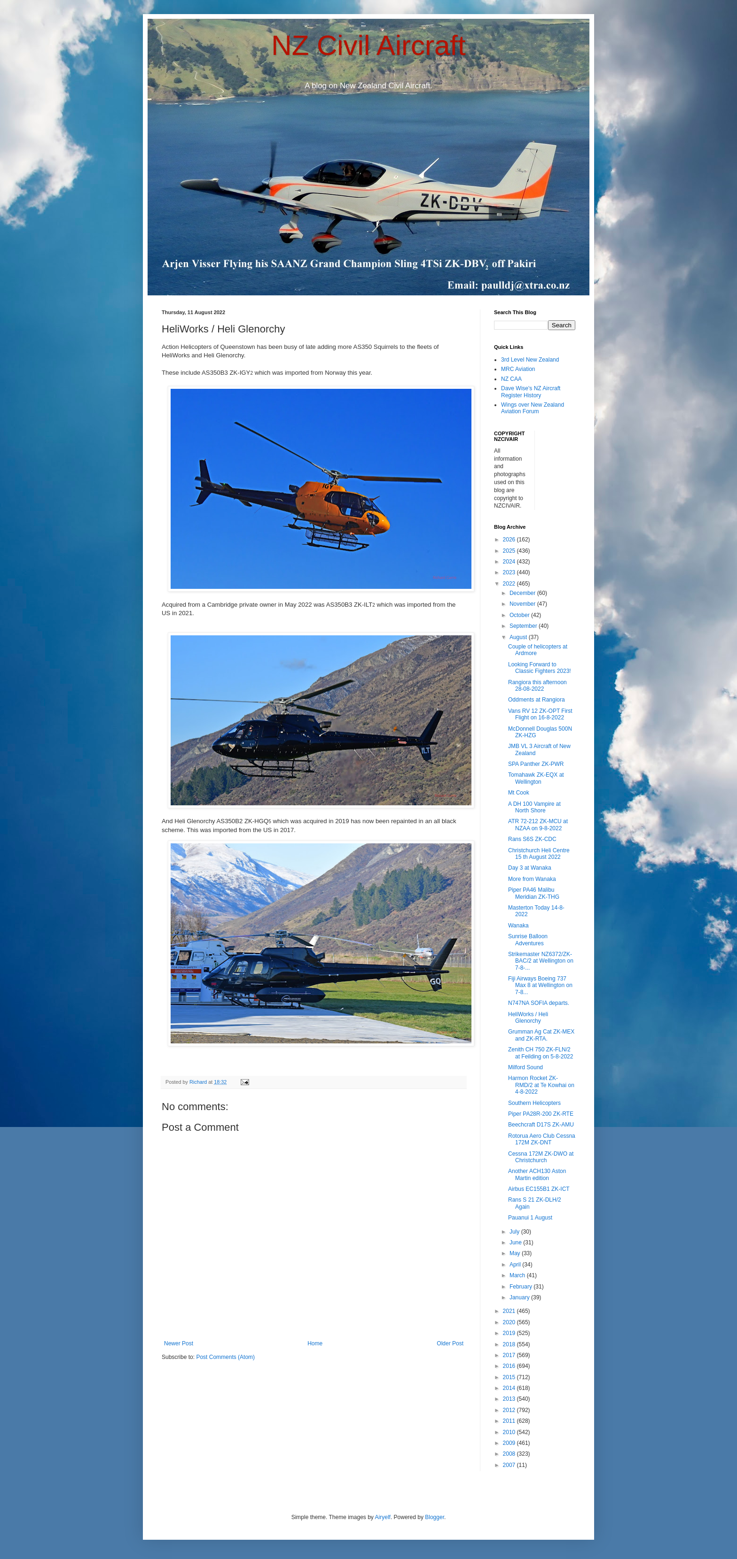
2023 (510, 572)
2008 (510, 1454)
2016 (510, 1366)
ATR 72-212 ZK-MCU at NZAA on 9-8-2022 (538, 824)
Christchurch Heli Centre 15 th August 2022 (539, 853)
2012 (510, 1410)
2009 (510, 1443)
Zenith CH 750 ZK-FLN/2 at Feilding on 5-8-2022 (540, 1052)
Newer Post (178, 1343)
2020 (510, 1322)
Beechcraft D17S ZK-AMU (541, 1124)
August (519, 637)
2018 (510, 1344)
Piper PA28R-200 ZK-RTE (540, 1114)
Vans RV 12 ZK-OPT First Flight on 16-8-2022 (540, 714)
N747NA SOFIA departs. (538, 1003)
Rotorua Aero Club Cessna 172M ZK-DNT (541, 1139)
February (521, 1286)
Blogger (434, 1517)
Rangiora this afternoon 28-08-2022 (537, 685)
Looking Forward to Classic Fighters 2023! (539, 667)
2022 (510, 583)
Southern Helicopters (534, 1103)
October (520, 615)
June (516, 1242)
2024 (510, 561)
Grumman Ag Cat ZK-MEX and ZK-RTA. (541, 1035)
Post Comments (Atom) (225, 1357)
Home (314, 1343)
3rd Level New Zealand (530, 359)
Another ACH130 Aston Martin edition (537, 1174)
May (516, 1253)
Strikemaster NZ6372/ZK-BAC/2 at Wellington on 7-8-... (540, 961)
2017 (510, 1355)
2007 (510, 1465)
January (520, 1297)
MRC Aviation (518, 369)
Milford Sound (525, 1067)
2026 (510, 539)
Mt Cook (518, 792)
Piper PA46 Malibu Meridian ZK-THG (533, 893)
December (523, 593)
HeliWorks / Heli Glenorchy (528, 1017)
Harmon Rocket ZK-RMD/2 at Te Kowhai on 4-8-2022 (541, 1085)
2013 (510, 1399)
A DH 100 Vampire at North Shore (534, 807)
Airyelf (383, 1517)
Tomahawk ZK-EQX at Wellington (536, 778)
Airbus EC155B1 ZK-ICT (539, 1189)
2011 (510, 1421)
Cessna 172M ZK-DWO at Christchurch (540, 1157)
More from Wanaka (532, 879)
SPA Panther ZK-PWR (536, 764)
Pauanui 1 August (530, 1217)
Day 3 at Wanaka (529, 867)
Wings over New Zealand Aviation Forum (532, 408)
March (518, 1275)
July (515, 1231)
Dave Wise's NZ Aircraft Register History (530, 391)
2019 (510, 1333)
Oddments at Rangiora (536, 699)
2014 (510, 1388)
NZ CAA (511, 379)
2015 (510, 1377)
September (524, 626)
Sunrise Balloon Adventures (528, 939)
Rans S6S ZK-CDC (532, 839)
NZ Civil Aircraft (368, 45)
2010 (510, 1432)
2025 (510, 551)
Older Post (450, 1343)
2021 (510, 1311)
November (523, 604)
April (516, 1264)
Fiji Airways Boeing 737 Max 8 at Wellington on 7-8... (540, 985)
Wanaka (518, 925)
